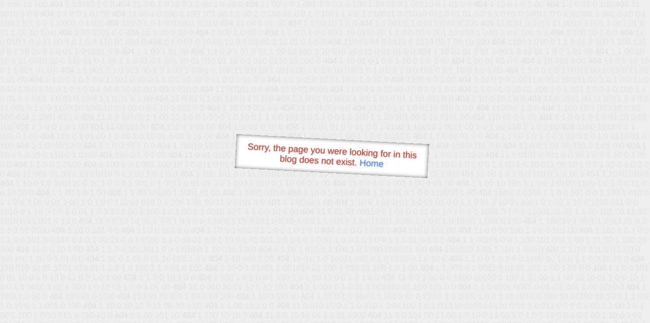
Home (371, 163)
